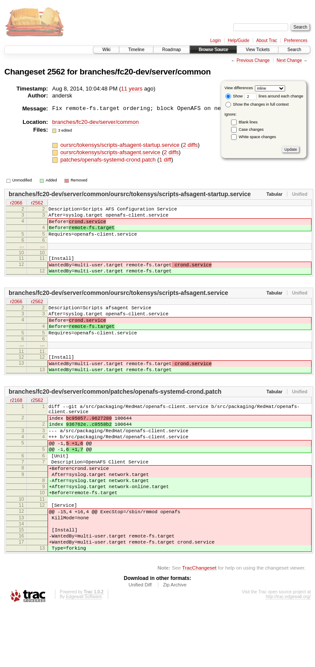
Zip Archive (174, 643)
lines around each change (273, 96)
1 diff (165, 159)
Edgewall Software (84, 655)
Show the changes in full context (257, 104)
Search (294, 49)
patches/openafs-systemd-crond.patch (108, 159)
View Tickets (258, 49)
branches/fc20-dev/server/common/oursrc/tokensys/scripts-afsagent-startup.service (130, 194)
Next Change (289, 60)
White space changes (257, 137)
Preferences (296, 40)
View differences (239, 88)
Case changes (251, 129)
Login (215, 40)
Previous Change (253, 60)
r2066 (16, 203)
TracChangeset (199, 626)
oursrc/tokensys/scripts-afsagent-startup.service (120, 145)
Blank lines (248, 122)
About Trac (266, 40)
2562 (56, 71)
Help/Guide (238, 40)
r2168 (16, 426)
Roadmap (171, 49)
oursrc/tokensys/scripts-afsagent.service (111, 152)
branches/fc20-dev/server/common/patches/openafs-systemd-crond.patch (115, 417)
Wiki (106, 49)
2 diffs (190, 145)
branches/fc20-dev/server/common (145, 71)
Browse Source (213, 49)
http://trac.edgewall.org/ (288, 655)
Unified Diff (140, 643)
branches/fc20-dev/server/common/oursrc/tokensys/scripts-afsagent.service (118, 305)
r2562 (37, 203)
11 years (132, 88)
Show (234, 96)
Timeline (136, 49)
